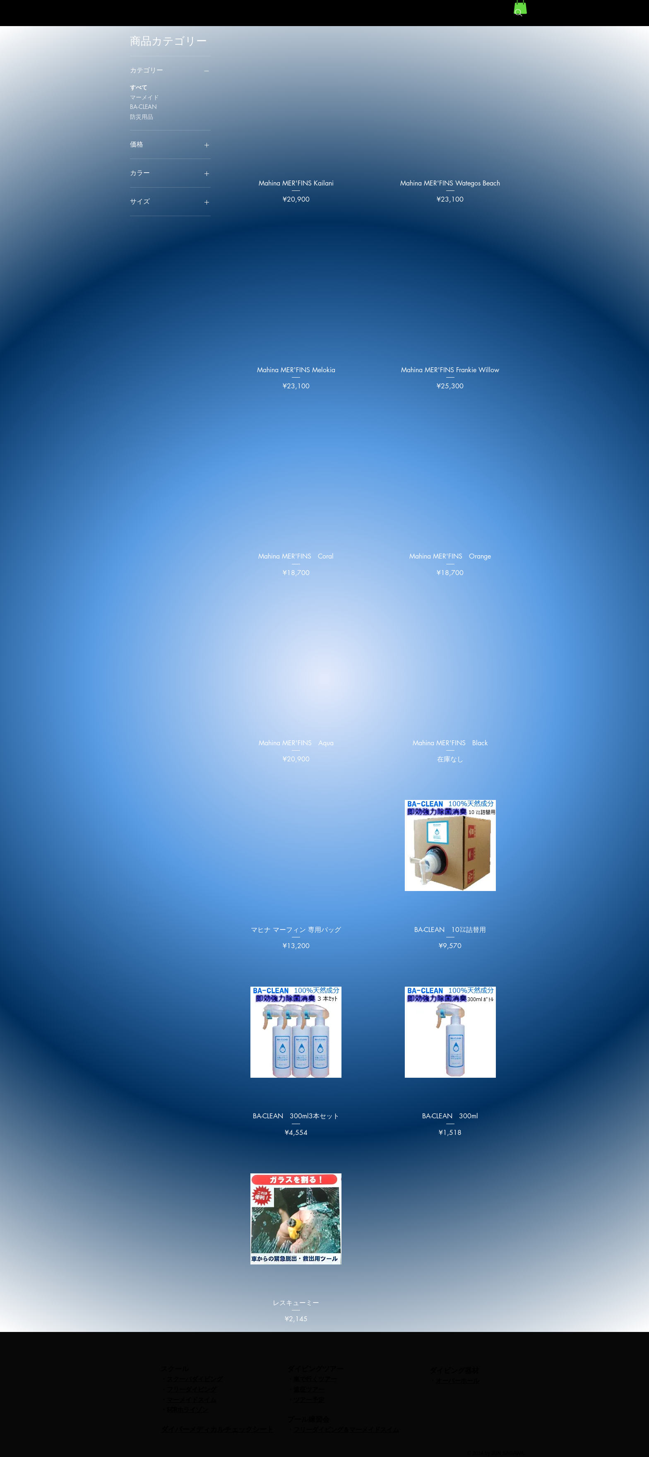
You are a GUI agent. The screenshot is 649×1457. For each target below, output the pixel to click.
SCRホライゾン (187, 1409)
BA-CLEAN (143, 106)
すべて (138, 86)
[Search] (518, 13)
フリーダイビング (191, 1388)
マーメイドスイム (191, 1399)
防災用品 (141, 116)
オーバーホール (457, 1380)
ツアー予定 (308, 1399)
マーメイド (144, 96)
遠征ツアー (308, 1388)
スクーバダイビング (195, 1378)
